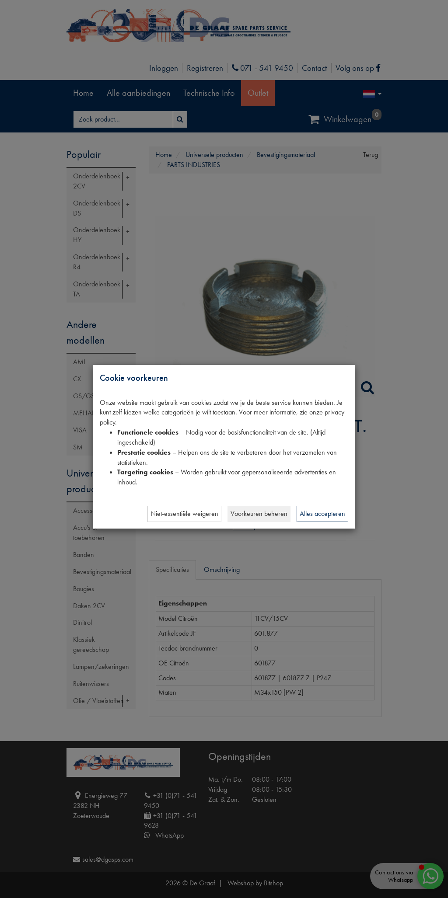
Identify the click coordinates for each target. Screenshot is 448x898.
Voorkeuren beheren (259, 513)
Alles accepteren (322, 513)
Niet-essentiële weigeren (184, 513)
